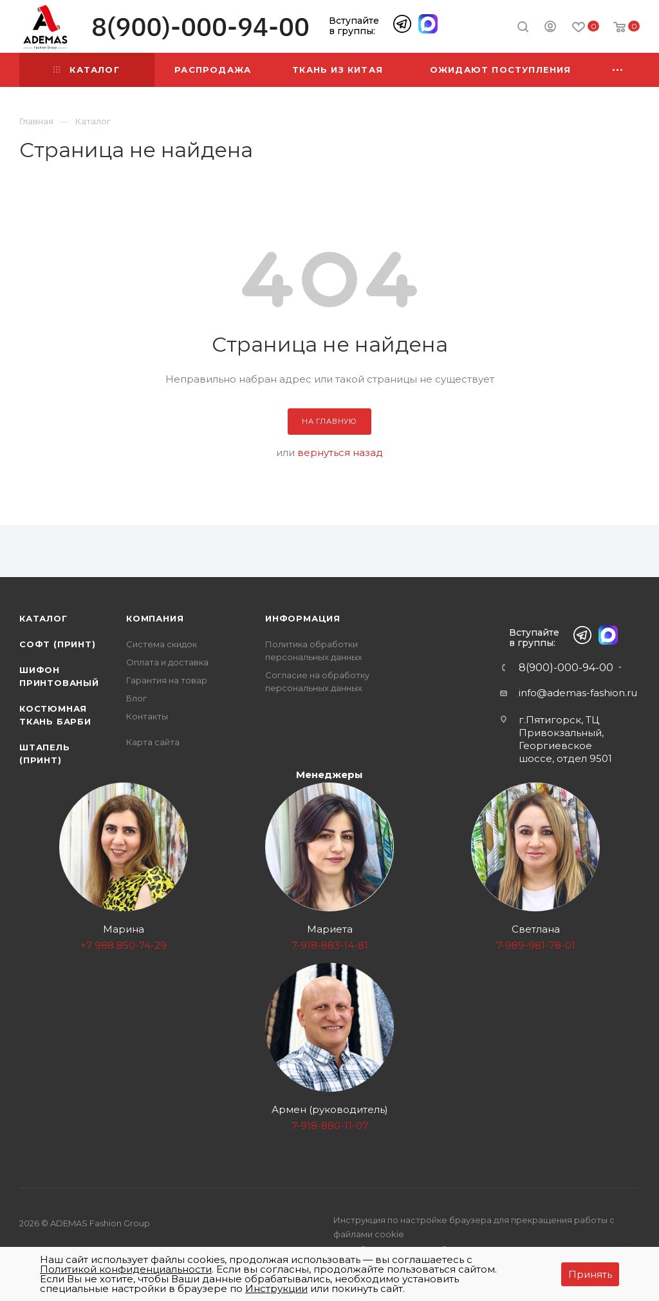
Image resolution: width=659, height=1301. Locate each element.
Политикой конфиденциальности (126, 1269)
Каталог (43, 618)
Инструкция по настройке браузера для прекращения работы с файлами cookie (474, 1227)
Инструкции (276, 1288)
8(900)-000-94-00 (200, 27)
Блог (136, 698)
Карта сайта (153, 742)
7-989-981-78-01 (535, 945)
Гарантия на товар (166, 680)
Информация (302, 618)
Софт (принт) (57, 644)
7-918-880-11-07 (330, 1125)
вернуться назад (340, 452)
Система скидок (161, 644)
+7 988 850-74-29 (123, 945)
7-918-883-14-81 (330, 945)
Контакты (147, 716)
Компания (154, 618)
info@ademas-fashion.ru (578, 693)
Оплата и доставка (167, 662)
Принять (590, 1274)
